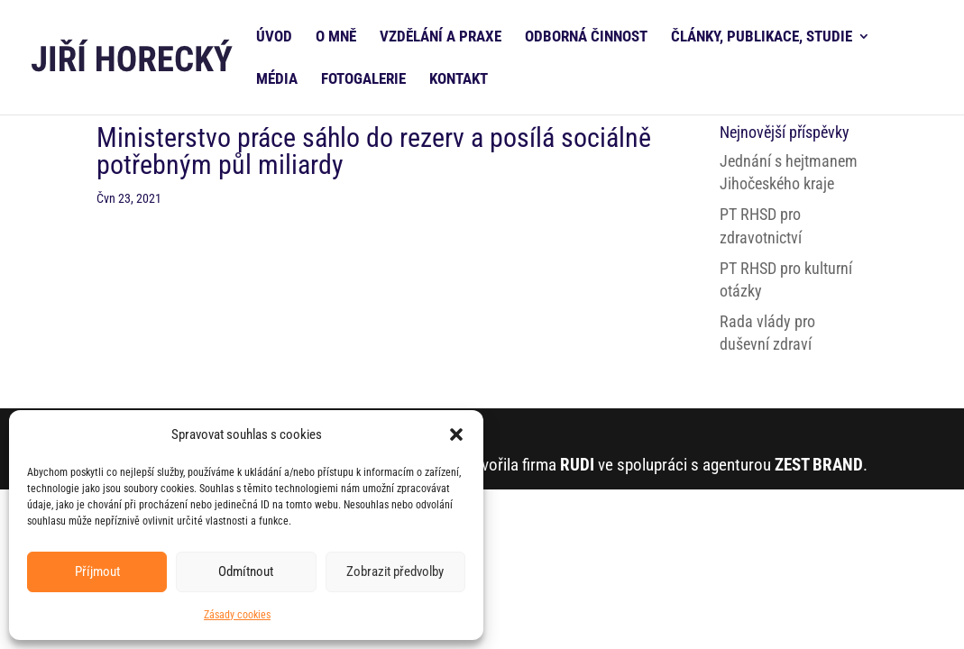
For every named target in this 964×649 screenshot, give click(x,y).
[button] (456, 434)
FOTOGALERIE (363, 79)
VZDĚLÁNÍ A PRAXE (440, 37)
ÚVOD (274, 37)
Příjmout (97, 571)
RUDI (577, 464)
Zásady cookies (237, 614)
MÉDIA (277, 79)
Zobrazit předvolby (395, 571)
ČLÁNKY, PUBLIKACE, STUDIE (761, 37)
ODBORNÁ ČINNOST (586, 37)
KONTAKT (458, 79)
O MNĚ (336, 37)
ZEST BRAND (819, 464)
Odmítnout (245, 571)
